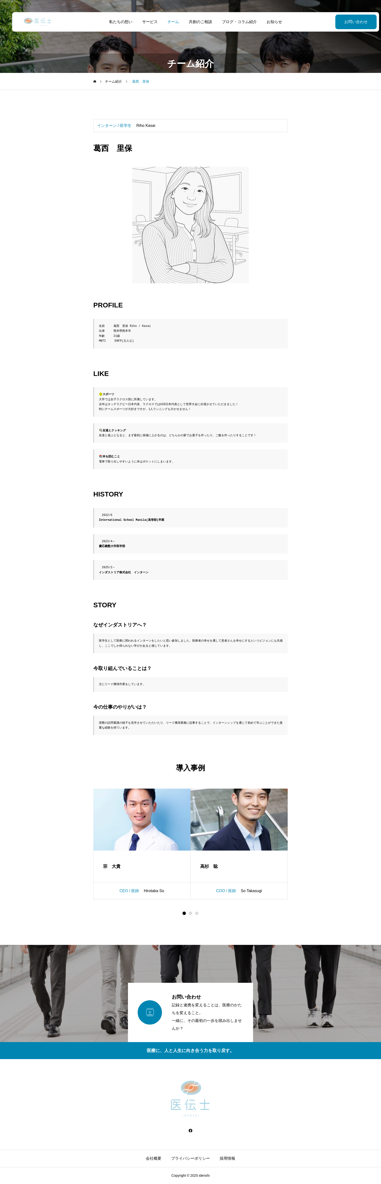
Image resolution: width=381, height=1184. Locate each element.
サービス (145, 22)
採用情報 (227, 1158)
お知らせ (269, 22)
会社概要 (153, 1158)
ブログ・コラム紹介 (234, 22)
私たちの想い (115, 22)
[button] (190, 913)
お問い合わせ (345, 22)
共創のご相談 (195, 22)
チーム (168, 22)
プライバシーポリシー (190, 1158)
